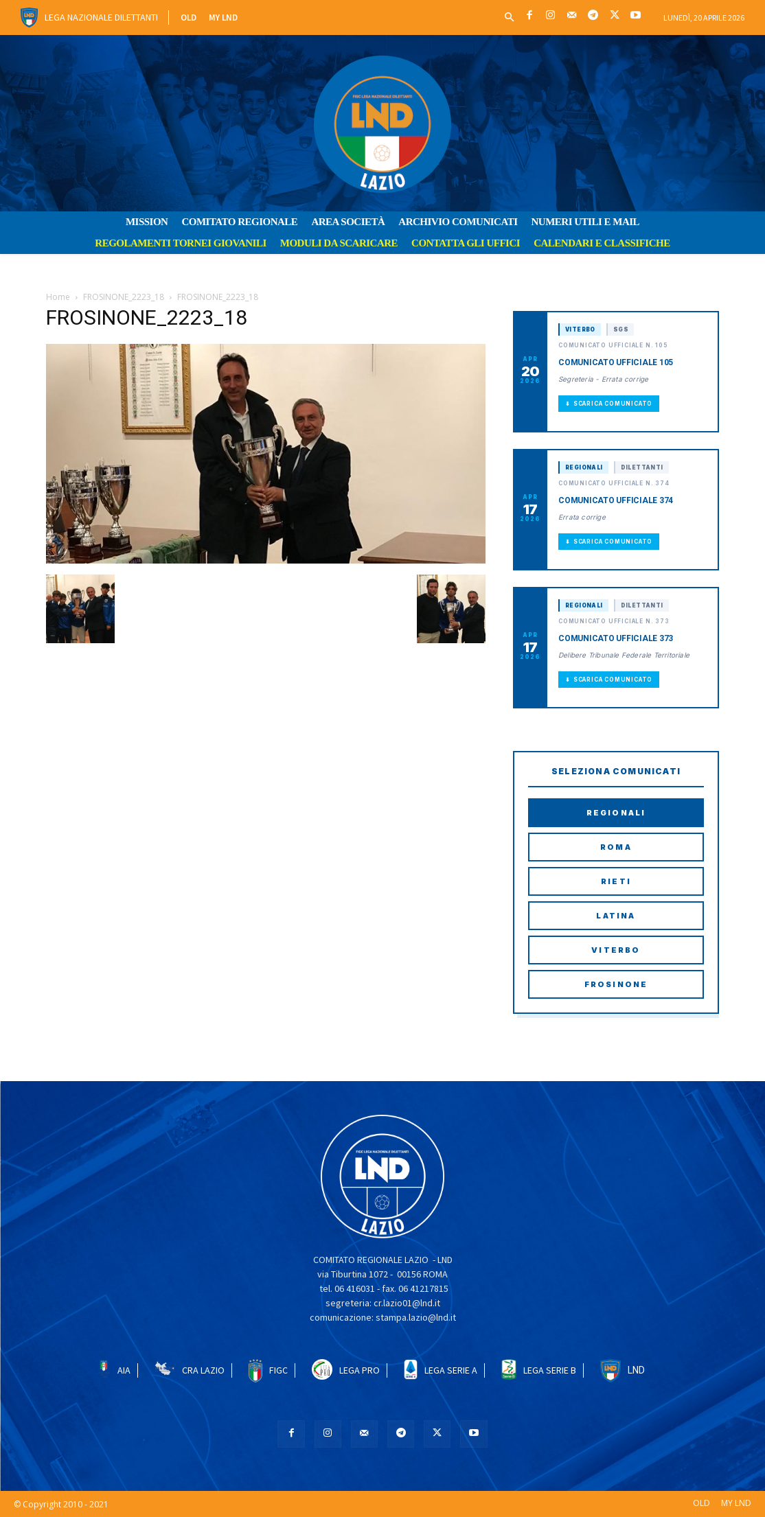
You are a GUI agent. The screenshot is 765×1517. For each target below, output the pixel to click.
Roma (616, 847)
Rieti (616, 881)
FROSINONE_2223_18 (123, 297)
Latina (615, 915)
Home (58, 297)
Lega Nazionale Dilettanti (101, 17)
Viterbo (615, 950)
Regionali (616, 813)
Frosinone (616, 984)
